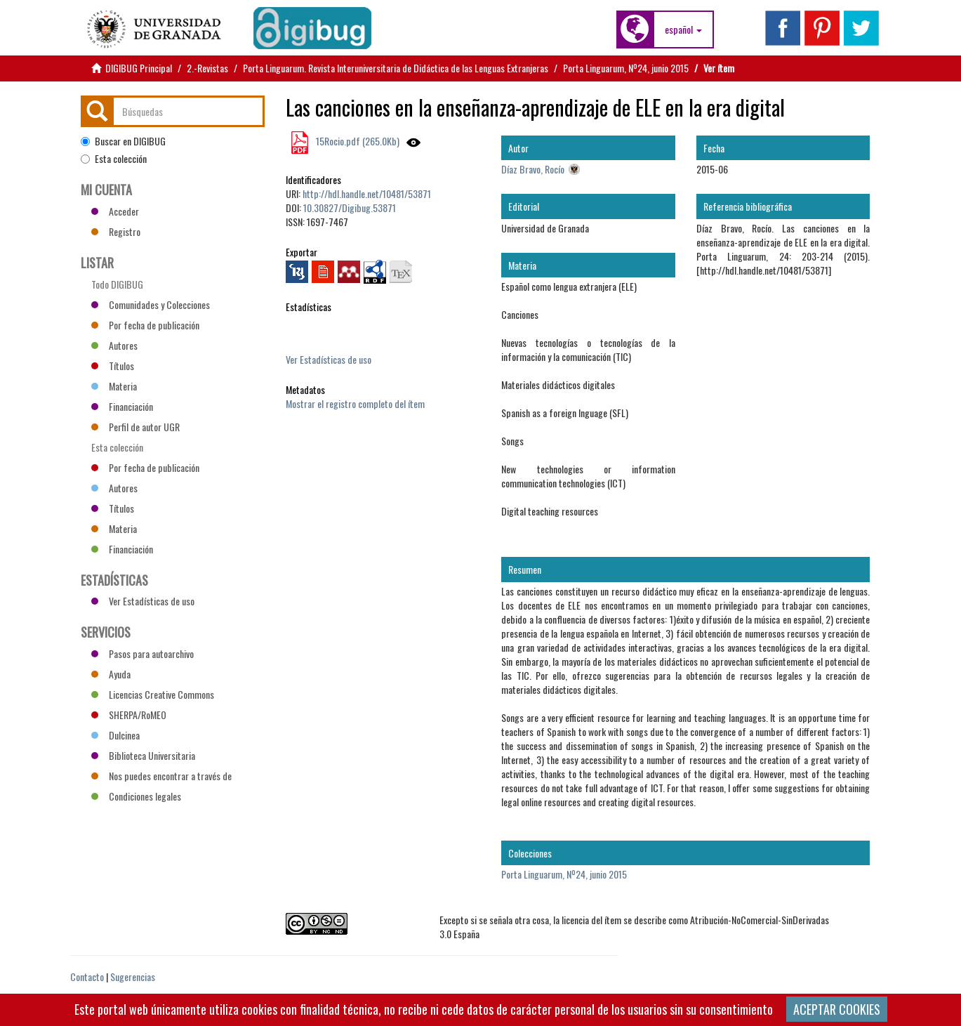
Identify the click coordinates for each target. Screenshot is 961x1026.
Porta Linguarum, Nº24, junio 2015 (626, 67)
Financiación (122, 406)
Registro (115, 231)
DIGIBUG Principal (138, 67)
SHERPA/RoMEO (128, 714)
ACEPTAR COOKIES (836, 1009)
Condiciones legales (136, 796)
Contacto (87, 976)
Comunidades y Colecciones (150, 304)
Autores (114, 345)
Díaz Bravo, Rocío (532, 169)
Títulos (112, 365)
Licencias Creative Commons (152, 694)
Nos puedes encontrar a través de (161, 775)
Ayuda (111, 673)
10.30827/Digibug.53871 (349, 207)
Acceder (115, 211)
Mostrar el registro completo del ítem (355, 403)
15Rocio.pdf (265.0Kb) (356, 140)
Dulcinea (115, 735)
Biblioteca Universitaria (143, 755)
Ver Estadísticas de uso (328, 359)
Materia (114, 386)
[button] (683, 29)
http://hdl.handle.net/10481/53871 (367, 193)
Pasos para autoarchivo (142, 653)
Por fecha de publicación (145, 324)
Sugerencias (132, 976)
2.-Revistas (207, 67)
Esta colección (114, 159)
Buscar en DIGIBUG (123, 141)
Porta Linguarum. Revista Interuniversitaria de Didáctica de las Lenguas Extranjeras (395, 67)
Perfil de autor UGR (135, 426)
